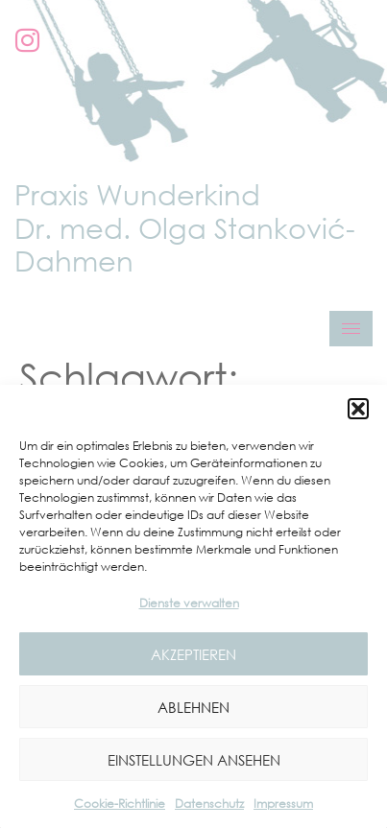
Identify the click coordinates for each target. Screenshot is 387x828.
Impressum (283, 803)
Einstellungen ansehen (194, 760)
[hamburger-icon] (351, 328)
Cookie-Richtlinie (119, 803)
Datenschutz (209, 803)
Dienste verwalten (189, 603)
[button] (358, 408)
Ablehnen (193, 707)
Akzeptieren (193, 654)
